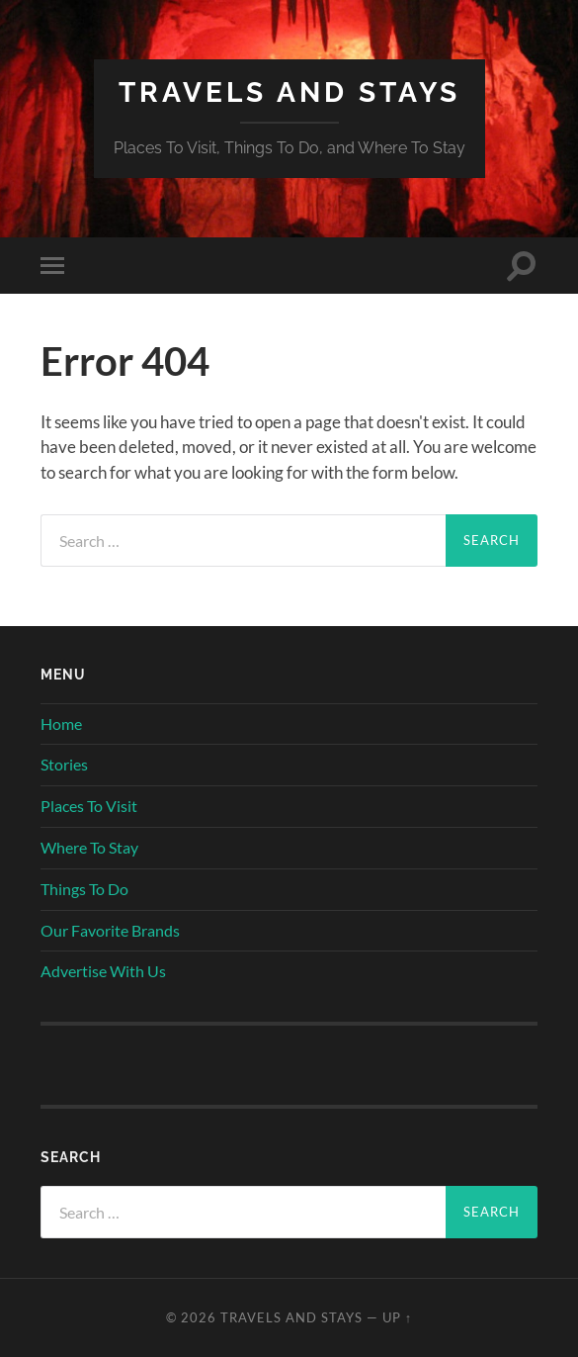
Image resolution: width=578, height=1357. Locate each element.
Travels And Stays (289, 92)
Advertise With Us (103, 970)
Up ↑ (397, 1317)
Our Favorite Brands (110, 930)
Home (61, 723)
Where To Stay (89, 847)
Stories (64, 764)
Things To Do (84, 888)
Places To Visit (89, 805)
